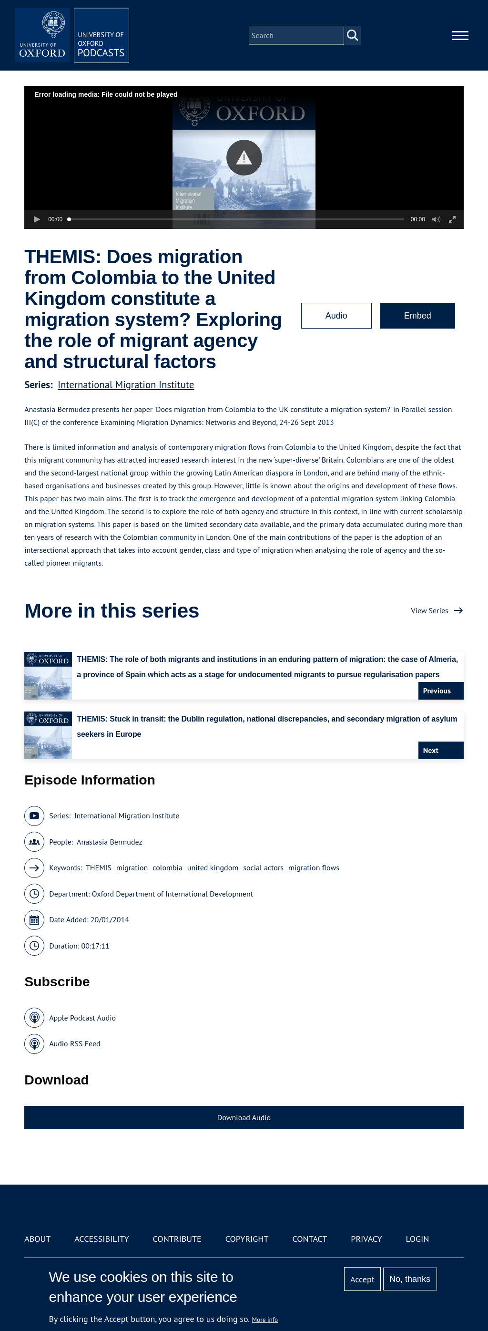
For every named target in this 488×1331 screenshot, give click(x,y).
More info (265, 1319)
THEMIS (99, 867)
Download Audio (244, 1117)
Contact (309, 1238)
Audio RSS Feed (74, 1043)
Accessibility (101, 1238)
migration (132, 867)
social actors (263, 867)
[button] (244, 157)
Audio (336, 315)
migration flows (313, 867)
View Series (429, 610)
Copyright (247, 1238)
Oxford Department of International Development (172, 893)
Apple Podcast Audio (82, 1017)
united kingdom (212, 867)
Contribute (177, 1238)
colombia (167, 867)
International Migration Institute (126, 384)
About (37, 1238)
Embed (417, 315)
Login (417, 1238)
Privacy (366, 1238)
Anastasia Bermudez (109, 841)
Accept (362, 1279)
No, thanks (409, 1279)
